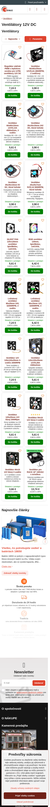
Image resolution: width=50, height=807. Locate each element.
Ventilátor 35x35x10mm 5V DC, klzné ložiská (12, 184)
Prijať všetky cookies (25, 796)
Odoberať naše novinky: (24, 676)
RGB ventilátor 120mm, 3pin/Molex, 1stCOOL (35, 243)
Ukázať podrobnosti (25, 802)
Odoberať (38, 683)
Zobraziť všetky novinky (15, 573)
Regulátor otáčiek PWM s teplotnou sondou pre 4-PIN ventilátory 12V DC (12, 70)
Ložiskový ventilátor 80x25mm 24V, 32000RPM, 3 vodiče (12, 303)
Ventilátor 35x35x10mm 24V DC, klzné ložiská (35, 125)
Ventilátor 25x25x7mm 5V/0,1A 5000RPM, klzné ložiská (35, 186)
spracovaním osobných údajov (30, 692)
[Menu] (44, 9)
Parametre (35, 39)
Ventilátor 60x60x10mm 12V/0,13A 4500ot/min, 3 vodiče (12, 128)
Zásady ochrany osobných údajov (25, 788)
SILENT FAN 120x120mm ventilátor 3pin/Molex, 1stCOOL (12, 244)
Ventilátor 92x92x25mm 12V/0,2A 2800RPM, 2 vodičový (35, 70)
